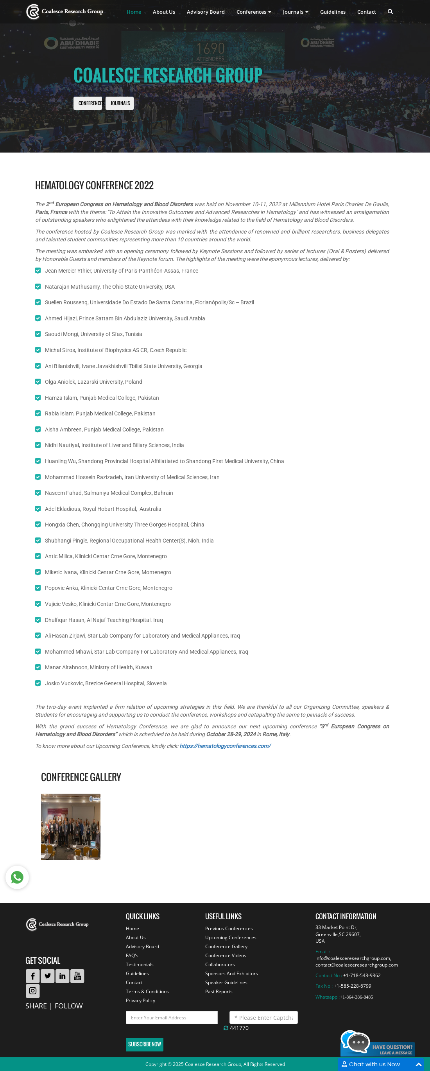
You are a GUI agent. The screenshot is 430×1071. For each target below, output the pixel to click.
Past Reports (219, 991)
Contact (366, 11)
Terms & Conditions (147, 991)
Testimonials (140, 964)
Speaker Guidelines (226, 982)
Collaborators (220, 964)
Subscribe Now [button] (144, 1044)
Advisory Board (206, 11)
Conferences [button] (253, 11)
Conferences (91, 103)
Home (134, 11)
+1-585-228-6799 (352, 986)
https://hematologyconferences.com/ (225, 746)
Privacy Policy (140, 1000)
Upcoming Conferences (230, 937)
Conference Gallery (226, 946)
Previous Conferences (229, 928)
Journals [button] (295, 11)
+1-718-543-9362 (362, 975)
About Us (164, 11)
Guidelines (333, 11)
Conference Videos (225, 955)
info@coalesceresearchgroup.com (352, 958)
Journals (120, 103)
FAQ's (132, 955)
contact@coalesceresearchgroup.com (356, 964)
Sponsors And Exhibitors (231, 973)
